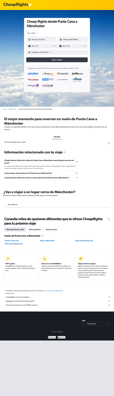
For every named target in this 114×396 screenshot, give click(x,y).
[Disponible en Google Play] (51, 393)
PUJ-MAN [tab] (57, 137)
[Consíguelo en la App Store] (61, 393)
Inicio (4, 109)
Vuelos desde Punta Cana (84, 294)
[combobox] (32, 33)
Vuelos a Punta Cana (12, 294)
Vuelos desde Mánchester (14, 297)
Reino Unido (12, 109)
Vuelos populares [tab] (35, 282)
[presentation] (109, 143)
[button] (40, 46)
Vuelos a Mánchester (47, 294)
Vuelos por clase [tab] (51, 282)
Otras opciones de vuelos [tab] (15, 282)
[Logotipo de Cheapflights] (15, 5)
